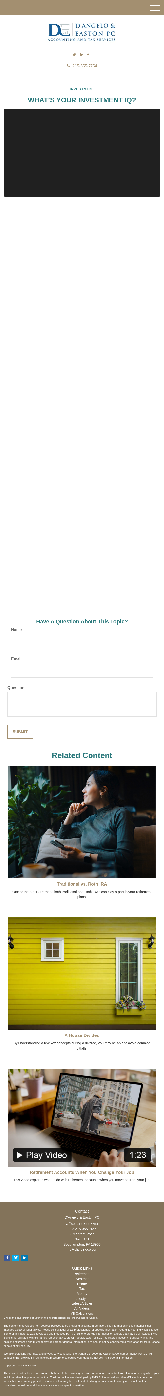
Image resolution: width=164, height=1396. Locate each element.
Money (82, 1294)
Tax (82, 1289)
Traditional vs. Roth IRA (82, 884)
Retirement (81, 1274)
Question (15, 688)
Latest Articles (82, 1303)
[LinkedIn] (81, 55)
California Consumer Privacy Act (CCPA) (127, 1353)
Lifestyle (82, 1299)
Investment (81, 1279)
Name (16, 630)
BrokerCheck (89, 1317)
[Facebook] (88, 55)
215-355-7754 (82, 66)
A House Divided (81, 1035)
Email (16, 659)
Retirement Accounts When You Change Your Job (82, 1172)
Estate (82, 1284)
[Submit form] (20, 732)
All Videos (82, 1308)
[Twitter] (74, 55)
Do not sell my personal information (111, 1357)
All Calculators (82, 1313)
